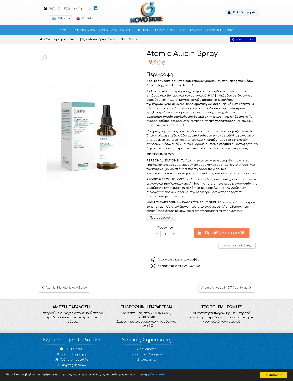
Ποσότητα (165, 227)
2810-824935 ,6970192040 (70, 9)
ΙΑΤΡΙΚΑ (229, 30)
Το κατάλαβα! (273, 375)
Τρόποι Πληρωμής (71, 354)
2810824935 (192, 266)
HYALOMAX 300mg (84, 30)
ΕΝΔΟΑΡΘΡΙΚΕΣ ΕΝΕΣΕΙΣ (170, 30)
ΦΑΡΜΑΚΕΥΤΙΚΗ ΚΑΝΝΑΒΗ (205, 30)
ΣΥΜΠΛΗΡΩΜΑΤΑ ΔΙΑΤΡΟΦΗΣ (116, 30)
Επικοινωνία (146, 359)
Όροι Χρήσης (146, 349)
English (83, 18)
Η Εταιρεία (71, 349)
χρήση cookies (164, 374)
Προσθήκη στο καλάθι (222, 233)
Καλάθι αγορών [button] (242, 12)
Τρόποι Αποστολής (71, 359)
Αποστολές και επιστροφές (178, 259)
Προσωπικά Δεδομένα (146, 354)
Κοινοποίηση (243, 39)
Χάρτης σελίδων (71, 365)
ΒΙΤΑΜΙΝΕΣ (144, 30)
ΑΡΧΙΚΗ (64, 30)
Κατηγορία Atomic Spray (237, 245)
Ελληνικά (60, 18)
